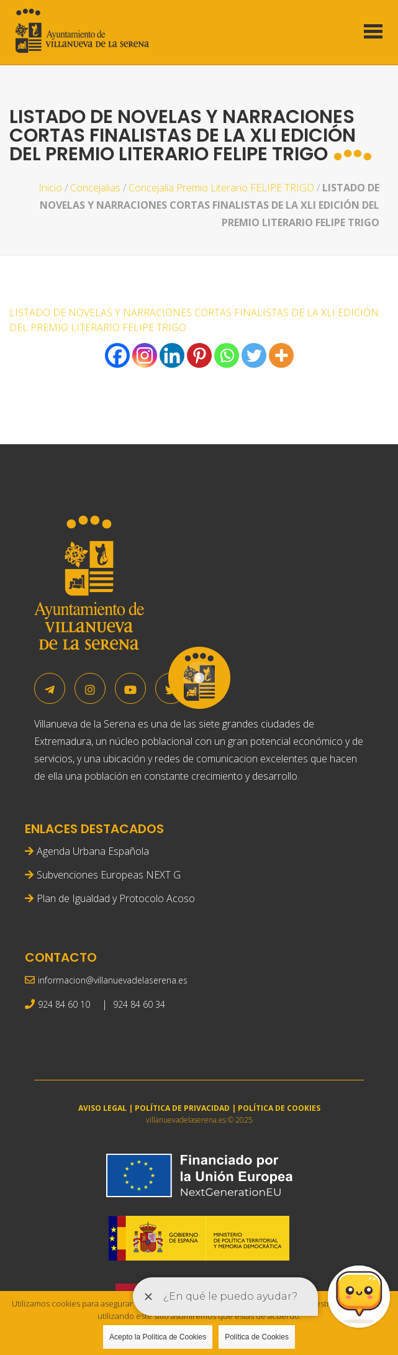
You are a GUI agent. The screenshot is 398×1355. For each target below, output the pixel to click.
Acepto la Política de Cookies (157, 1337)
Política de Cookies (257, 1337)
